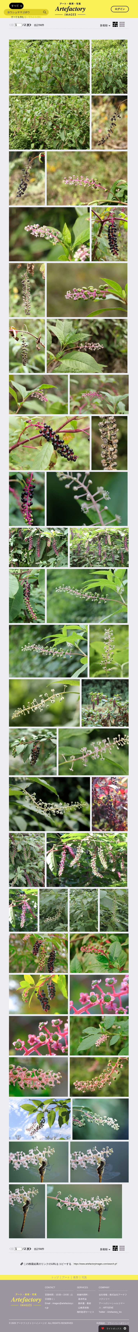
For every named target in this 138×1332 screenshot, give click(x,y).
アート (66, 1277)
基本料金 (82, 1299)
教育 (75, 1277)
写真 (84, 1277)
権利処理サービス (85, 1312)
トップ (55, 1277)
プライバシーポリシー (118, 1323)
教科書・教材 (84, 1303)
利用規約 (100, 1323)
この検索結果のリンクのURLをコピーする (46, 1263)
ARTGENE (108, 1307)
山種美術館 (83, 1307)
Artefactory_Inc (114, 1312)
